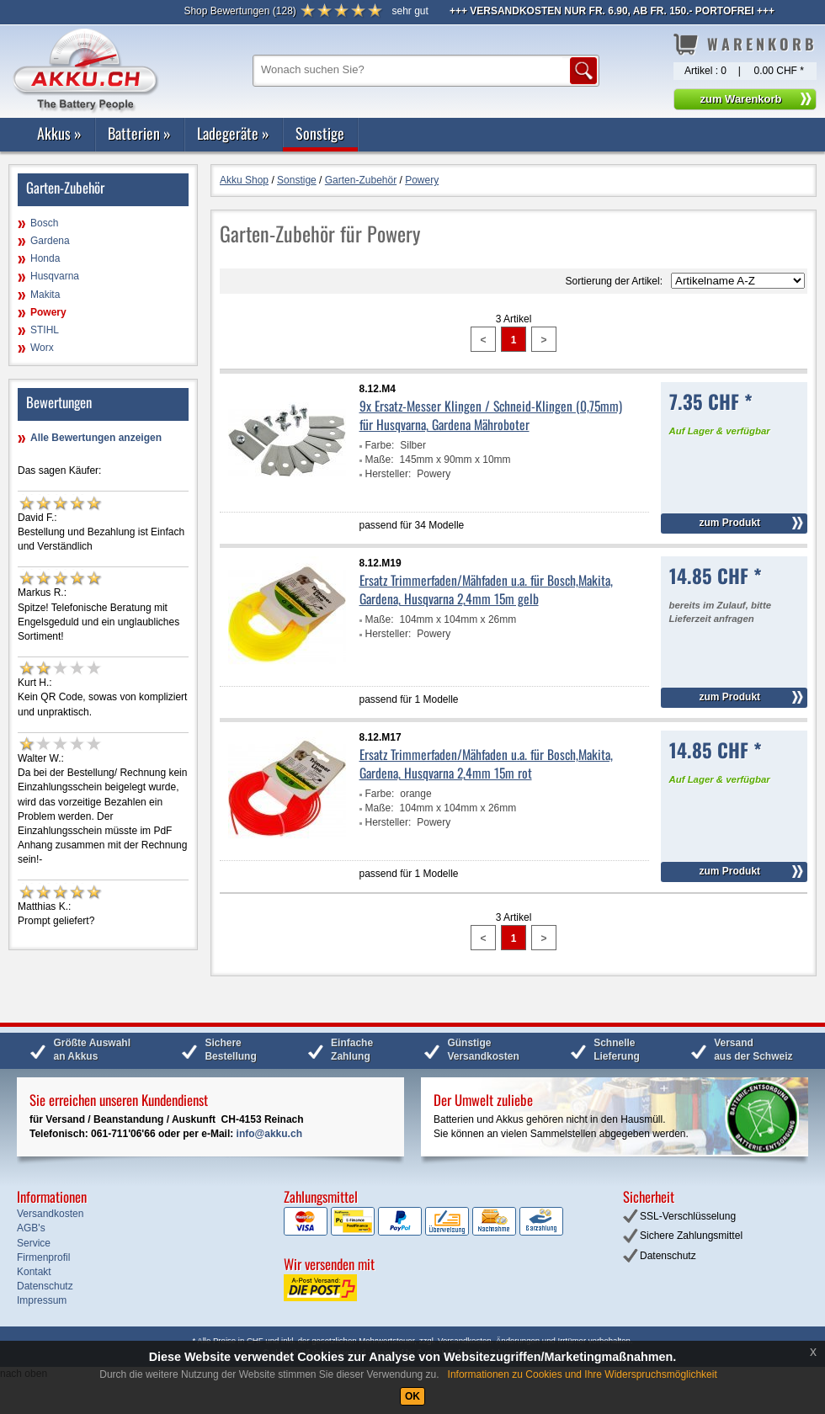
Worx (42, 348)
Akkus (59, 133)
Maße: (379, 459)
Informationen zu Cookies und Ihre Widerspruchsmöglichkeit (582, 1374)
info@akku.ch (269, 1134)
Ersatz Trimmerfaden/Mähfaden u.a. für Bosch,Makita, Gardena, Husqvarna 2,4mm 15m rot (486, 763)
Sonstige (319, 133)
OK (412, 1396)
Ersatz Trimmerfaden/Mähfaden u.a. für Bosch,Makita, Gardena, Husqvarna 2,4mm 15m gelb (486, 589)
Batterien (139, 133)
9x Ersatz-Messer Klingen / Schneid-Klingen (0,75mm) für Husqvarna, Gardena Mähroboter (490, 415)
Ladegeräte (233, 133)
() (239, 11)
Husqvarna (54, 276)
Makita (45, 294)
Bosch (44, 223)
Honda (45, 258)
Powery (48, 312)
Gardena (50, 241)
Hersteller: (388, 474)
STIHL (44, 330)
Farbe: (380, 445)
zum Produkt (729, 523)
